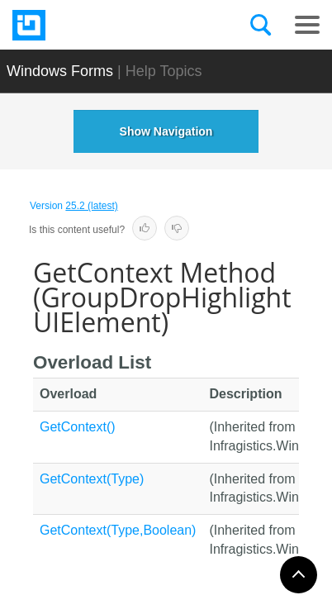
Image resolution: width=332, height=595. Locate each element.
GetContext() (78, 427)
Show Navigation (166, 131)
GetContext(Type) (92, 479)
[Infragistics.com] (95, 25)
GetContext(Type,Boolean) (118, 530)
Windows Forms (60, 71)
